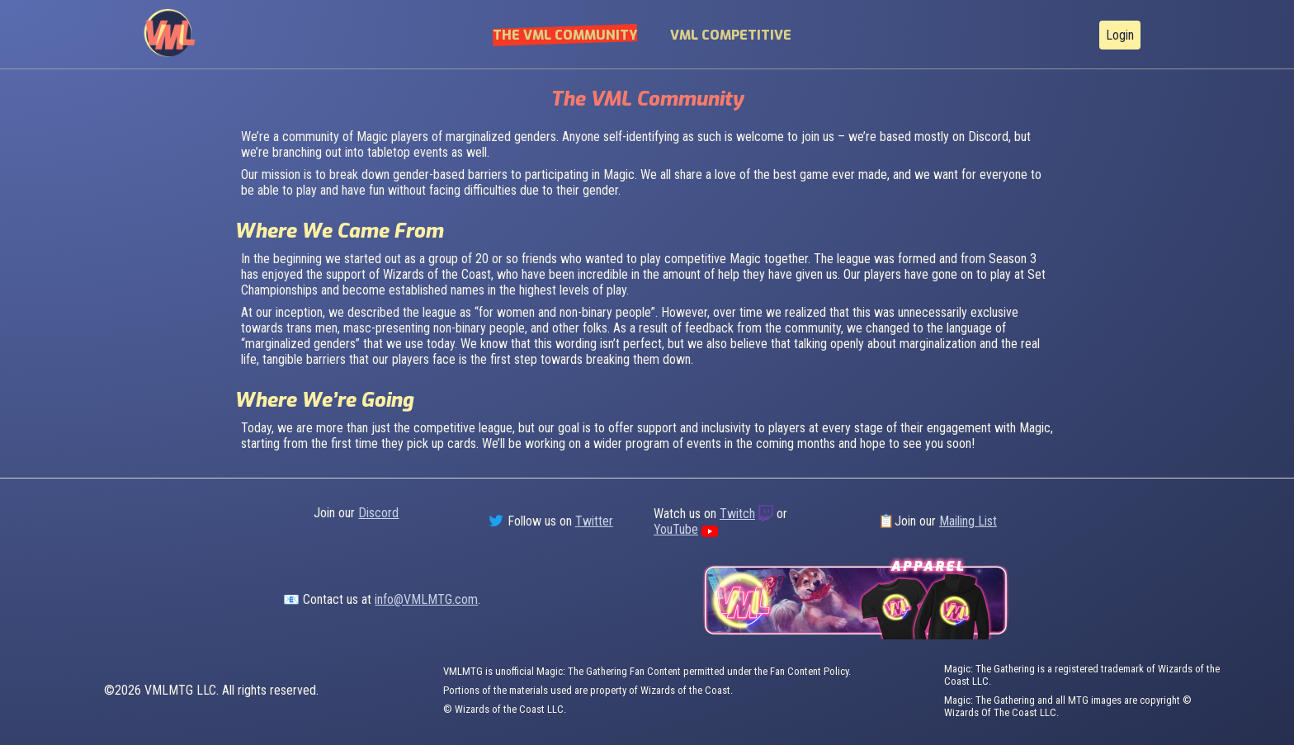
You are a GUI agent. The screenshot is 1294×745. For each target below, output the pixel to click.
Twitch (737, 513)
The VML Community (565, 35)
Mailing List (968, 521)
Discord (378, 513)
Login (1120, 35)
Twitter (594, 521)
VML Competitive (730, 35)
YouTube (676, 529)
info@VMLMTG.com (426, 599)
